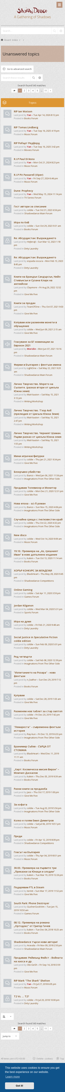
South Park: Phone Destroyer (31, 903)
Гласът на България (27, 852)
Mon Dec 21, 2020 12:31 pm (49, 491)
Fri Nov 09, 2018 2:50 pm (49, 945)
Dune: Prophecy (23, 190)
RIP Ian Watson (23, 111)
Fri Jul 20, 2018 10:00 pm (47, 1000)
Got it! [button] (19, 1085)
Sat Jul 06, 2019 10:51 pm (48, 823)
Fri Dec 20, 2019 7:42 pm (48, 714)
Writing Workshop (33, 401)
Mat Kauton (33, 394)
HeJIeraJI (31, 241)
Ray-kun (31, 734)
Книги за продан (24, 303)
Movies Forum (31, 150)
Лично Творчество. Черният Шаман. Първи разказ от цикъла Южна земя (37, 434)
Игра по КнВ (21, 222)
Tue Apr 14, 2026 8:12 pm (46, 115)
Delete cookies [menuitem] (45, 1058)
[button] (14, 91)
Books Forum (31, 118)
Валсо (30, 475)
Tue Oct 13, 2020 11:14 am (49, 558)
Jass (29, 792)
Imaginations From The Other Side (42, 478)
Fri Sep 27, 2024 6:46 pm (45, 178)
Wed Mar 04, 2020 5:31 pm (49, 609)
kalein (30, 558)
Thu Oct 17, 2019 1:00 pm (46, 792)
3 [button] (28, 90)
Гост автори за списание (30, 206)
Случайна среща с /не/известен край (38, 519)
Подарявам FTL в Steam (29, 887)
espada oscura (35, 261)
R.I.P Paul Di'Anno (24, 159)
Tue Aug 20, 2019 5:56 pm (48, 808)
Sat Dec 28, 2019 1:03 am (48, 698)
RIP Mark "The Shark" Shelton (32, 980)
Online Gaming (23, 589)
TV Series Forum (32, 197)
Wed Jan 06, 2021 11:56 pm (49, 475)
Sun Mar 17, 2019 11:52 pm (49, 890)
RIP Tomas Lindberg (26, 127)
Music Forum (30, 134)
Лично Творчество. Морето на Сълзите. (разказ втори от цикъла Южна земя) (36, 387)
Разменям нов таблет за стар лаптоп (38, 711)
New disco (20, 535)
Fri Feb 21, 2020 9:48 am (48, 624)
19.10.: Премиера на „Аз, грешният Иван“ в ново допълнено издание (36, 552)
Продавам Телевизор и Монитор (35, 487)
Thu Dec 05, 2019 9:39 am (49, 776)
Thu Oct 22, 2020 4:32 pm (48, 522)
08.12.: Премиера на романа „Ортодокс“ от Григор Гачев (32, 924)
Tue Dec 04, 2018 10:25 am (49, 929)
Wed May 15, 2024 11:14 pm (47, 194)
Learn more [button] (13, 1076)
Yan (29, 115)
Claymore (32, 287)
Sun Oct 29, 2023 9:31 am (48, 225)
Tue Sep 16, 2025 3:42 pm (46, 146)
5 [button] (37, 90)
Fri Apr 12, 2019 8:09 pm (47, 839)
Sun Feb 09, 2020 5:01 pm (48, 644)
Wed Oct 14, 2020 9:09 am (49, 538)
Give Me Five (31, 294)
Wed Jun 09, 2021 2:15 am (49, 329)
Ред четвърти (23, 656)
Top (62, 1058)
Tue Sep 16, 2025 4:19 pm (46, 130)
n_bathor (32, 679)
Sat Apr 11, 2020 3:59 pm (48, 593)
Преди (18, 836)
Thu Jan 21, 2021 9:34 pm (48, 459)
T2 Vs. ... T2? (21, 996)
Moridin (31, 348)
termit (30, 890)
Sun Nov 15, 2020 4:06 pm (49, 507)
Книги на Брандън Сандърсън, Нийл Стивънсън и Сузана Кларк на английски (37, 280)
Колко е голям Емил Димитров (34, 820)
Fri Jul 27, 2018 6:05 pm (44, 984)
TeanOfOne (33, 306)
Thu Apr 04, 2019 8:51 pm (48, 855)
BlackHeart (32, 573)
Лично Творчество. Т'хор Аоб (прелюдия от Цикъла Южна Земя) (36, 412)
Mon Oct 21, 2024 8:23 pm (46, 162)
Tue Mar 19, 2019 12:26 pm (49, 875)
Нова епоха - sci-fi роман (30, 503)
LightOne (31, 368)
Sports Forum (31, 612)
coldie (30, 210)
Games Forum (31, 596)
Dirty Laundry (31, 248)
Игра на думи (22, 621)
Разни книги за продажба (30, 788)
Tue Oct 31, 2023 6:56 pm (48, 210)
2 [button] (24, 90)
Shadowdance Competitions (39, 580)
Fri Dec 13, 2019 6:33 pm (50, 734)
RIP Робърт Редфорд (27, 143)
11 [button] (46, 90)
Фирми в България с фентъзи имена (37, 364)
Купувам (19, 695)
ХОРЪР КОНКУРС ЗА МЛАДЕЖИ (33, 570)
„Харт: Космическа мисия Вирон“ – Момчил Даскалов (36, 771)
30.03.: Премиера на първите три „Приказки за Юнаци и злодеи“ (35, 869)
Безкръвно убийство (27, 471)
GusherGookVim (36, 906)
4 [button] (33, 90)
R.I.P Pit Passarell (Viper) (28, 174)
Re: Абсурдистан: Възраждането (35, 238)
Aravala (31, 945)
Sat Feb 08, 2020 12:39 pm (49, 660)
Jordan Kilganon (23, 605)
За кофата (20, 804)
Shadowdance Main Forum (38, 213)
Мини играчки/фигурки (29, 456)
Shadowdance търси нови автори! (36, 942)
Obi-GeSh (32, 964)
